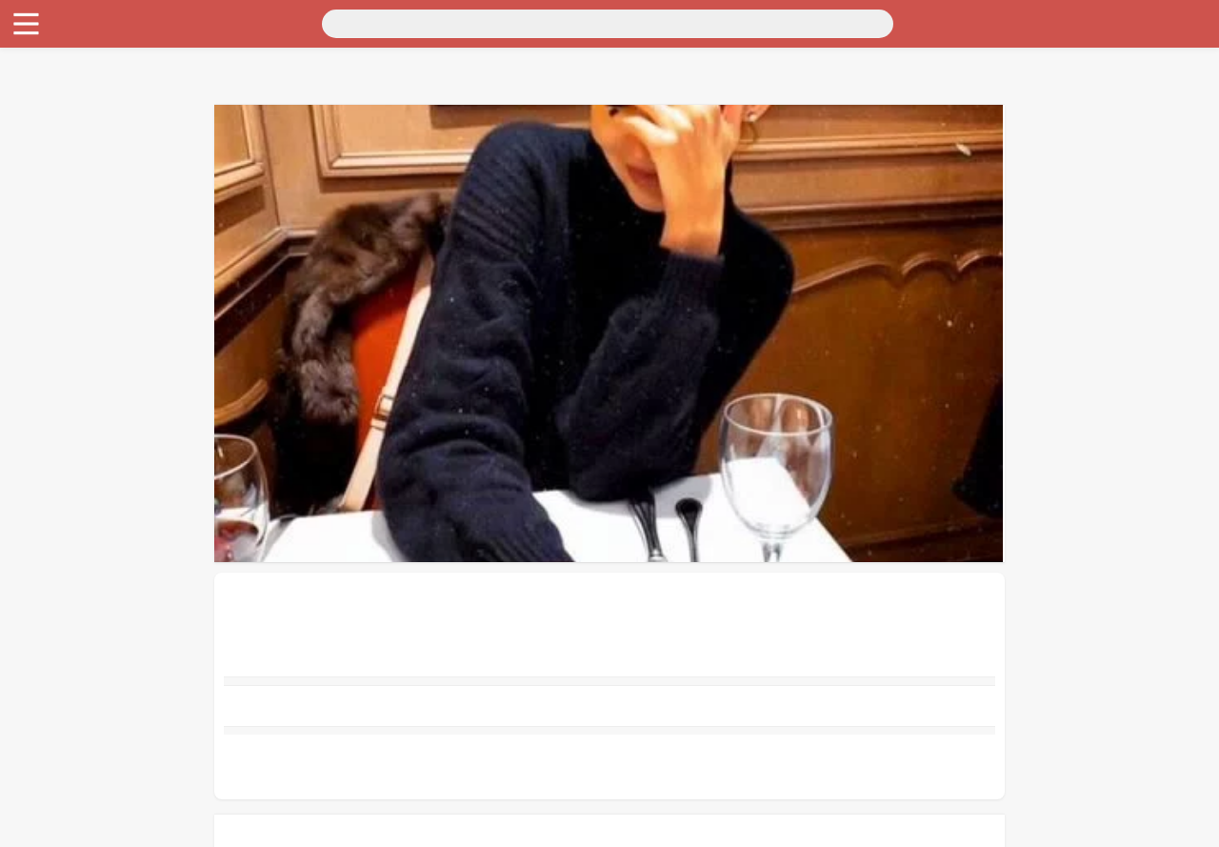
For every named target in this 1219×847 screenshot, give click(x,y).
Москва (81, 36)
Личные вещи (52, 104)
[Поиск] (187, 22)
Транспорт (41, 53)
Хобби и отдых (56, 139)
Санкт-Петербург (165, 36)
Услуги (30, 207)
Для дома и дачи (60, 70)
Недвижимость (56, 87)
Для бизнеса (48, 156)
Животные (42, 173)
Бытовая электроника (77, 121)
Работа (29, 190)
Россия (30, 36)
